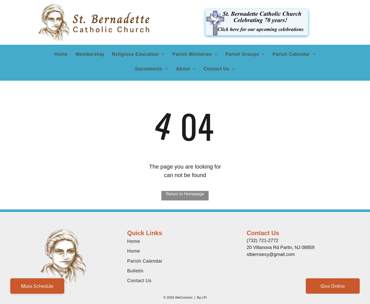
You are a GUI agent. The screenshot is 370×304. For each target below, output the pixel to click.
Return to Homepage (185, 194)
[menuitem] (61, 54)
